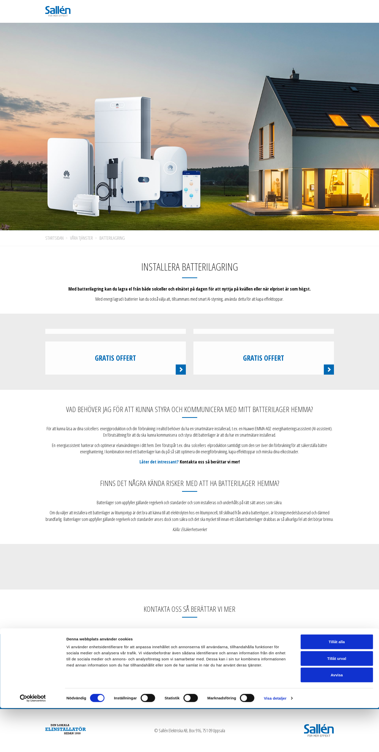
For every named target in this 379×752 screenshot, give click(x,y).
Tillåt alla (337, 685)
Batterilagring (112, 238)
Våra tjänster (81, 238)
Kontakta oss (301, 653)
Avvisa (337, 719)
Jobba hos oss (226, 653)
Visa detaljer (275, 742)
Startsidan (54, 238)
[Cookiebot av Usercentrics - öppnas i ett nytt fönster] (33, 742)
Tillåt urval (336, 702)
